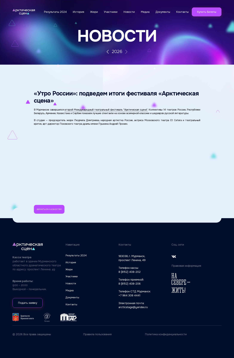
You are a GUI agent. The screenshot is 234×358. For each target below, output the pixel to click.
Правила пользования (97, 334)
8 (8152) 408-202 (129, 272)
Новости (129, 12)
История (78, 12)
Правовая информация (186, 265)
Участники (110, 12)
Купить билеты (206, 12)
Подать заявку (27, 303)
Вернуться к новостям (49, 209)
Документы (163, 12)
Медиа (145, 12)
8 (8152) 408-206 (129, 283)
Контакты (182, 12)
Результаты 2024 (55, 12)
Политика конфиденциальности (166, 334)
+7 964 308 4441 (129, 295)
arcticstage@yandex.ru (133, 307)
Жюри (94, 12)
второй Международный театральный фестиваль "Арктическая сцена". (106, 109)
